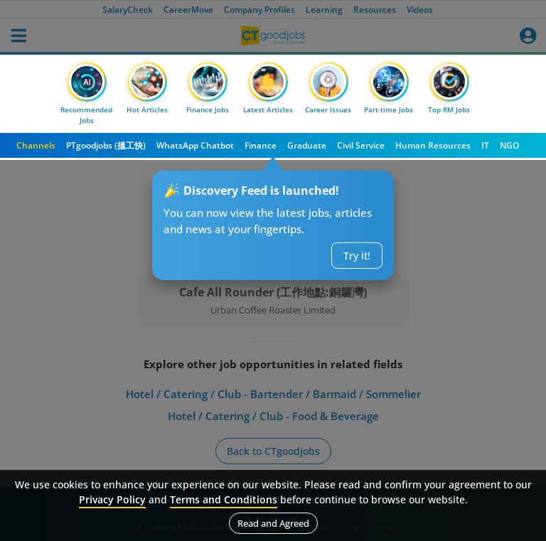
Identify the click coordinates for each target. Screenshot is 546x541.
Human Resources (433, 145)
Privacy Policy (112, 499)
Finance (261, 145)
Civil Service (361, 145)
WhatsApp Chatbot (195, 145)
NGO (509, 145)
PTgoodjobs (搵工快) (106, 145)
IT (485, 145)
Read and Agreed (273, 523)
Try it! (356, 255)
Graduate (306, 145)
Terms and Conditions (223, 499)
